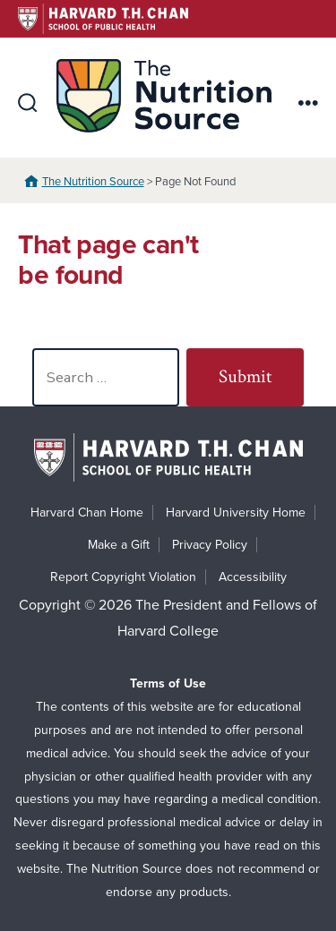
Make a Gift (119, 544)
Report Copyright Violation (123, 577)
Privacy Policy (209, 544)
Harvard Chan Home (86, 512)
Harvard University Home (236, 512)
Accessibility (253, 577)
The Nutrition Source (93, 182)
